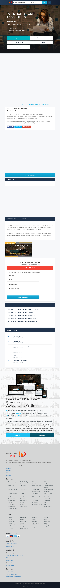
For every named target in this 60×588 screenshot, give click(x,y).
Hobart (34, 519)
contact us (19, 553)
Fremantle (11, 526)
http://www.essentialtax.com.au (17, 30)
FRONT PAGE (10, 546)
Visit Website (18, 42)
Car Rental (23, 485)
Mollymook (35, 526)
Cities (7, 473)
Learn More (18, 47)
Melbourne (23, 517)
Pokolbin (11, 528)
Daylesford (12, 525)
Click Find (34, 483)
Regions (8, 470)
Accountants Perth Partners (13, 576)
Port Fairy (46, 525)
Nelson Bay (12, 521)
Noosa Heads (46, 521)
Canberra (45, 519)
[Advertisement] (30, 65)
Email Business (26, 126)
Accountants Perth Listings (30, 586)
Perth (10, 519)
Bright (10, 523)
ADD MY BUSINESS (11, 544)
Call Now (42, 42)
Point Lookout (35, 525)
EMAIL (18, 38)
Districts (8, 475)
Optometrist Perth (48, 482)
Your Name (11, 275)
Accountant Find (12, 493)
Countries (8, 468)
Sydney (10, 517)
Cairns (22, 523)
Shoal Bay (22, 525)
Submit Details (23, 297)
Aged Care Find (12, 485)
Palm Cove (46, 526)
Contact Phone (13, 284)
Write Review (41, 38)
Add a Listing (10, 126)
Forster (45, 523)
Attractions (47, 491)
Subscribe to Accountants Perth (14, 555)
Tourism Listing (12, 482)
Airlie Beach (23, 526)
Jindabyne (34, 521)
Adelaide (45, 517)
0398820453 (12, 28)
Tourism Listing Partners (12, 574)
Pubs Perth (35, 482)
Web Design (9, 560)
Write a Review (30, 175)
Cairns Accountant (37, 497)
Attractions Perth (48, 489)
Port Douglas (35, 523)
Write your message (14, 288)
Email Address (12, 279)
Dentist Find (23, 489)
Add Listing (42, 435)
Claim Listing (18, 126)
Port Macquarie (24, 528)
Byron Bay (23, 521)
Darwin (22, 519)
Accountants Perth (37, 504)
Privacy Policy (10, 565)
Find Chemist (47, 483)
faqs (12, 562)
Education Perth (12, 489)
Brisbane (34, 517)
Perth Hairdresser (36, 485)
